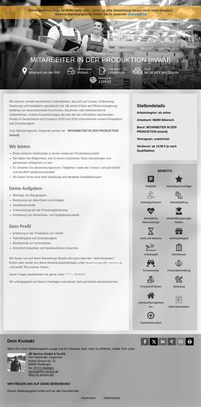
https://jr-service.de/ (41, 374)
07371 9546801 (44, 368)
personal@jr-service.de (43, 371)
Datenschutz (112, 398)
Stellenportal (137, 14)
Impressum (88, 398)
